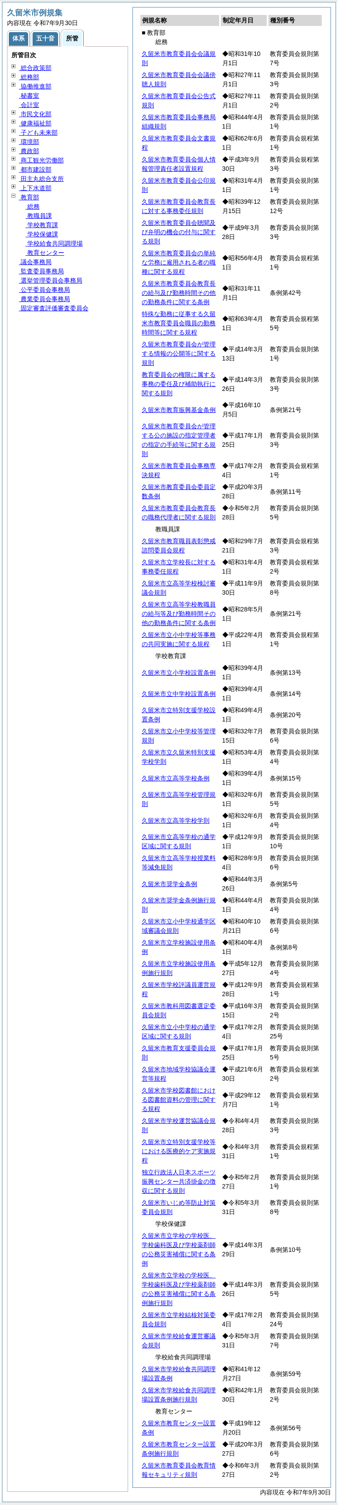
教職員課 (39, 215)
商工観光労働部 (41, 160)
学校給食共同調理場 (54, 243)
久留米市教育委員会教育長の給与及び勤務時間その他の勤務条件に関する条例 (179, 292)
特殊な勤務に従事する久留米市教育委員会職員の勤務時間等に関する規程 (179, 323)
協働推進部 (35, 86)
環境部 (29, 141)
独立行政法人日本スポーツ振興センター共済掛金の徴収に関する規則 (179, 1181)
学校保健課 (42, 234)
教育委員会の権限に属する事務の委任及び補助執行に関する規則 (179, 384)
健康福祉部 (35, 123)
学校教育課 (42, 224)
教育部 (29, 197)
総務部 (29, 77)
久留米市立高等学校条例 (175, 778)
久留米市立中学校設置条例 (179, 693)
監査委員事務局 (41, 271)
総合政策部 (35, 67)
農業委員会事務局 (44, 298)
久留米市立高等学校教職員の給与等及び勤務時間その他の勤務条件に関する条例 (179, 613)
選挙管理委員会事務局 (50, 280)
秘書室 (29, 95)
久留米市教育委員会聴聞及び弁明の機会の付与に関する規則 (179, 232)
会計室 (29, 104)
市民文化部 (35, 114)
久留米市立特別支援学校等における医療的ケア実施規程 (179, 1151)
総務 (33, 206)
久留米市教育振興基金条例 (179, 409)
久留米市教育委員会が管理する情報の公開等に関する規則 (179, 353)
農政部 (29, 151)
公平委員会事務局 (44, 289)
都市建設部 (35, 169)
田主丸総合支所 (41, 178)
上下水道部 (35, 187)
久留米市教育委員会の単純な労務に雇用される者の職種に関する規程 (179, 262)
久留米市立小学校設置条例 (179, 672)
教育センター (45, 252)
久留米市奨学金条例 (169, 883)
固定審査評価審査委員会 (53, 308)
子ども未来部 (38, 132)
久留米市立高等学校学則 (175, 820)
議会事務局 (35, 261)
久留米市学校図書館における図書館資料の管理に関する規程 (179, 1099)
